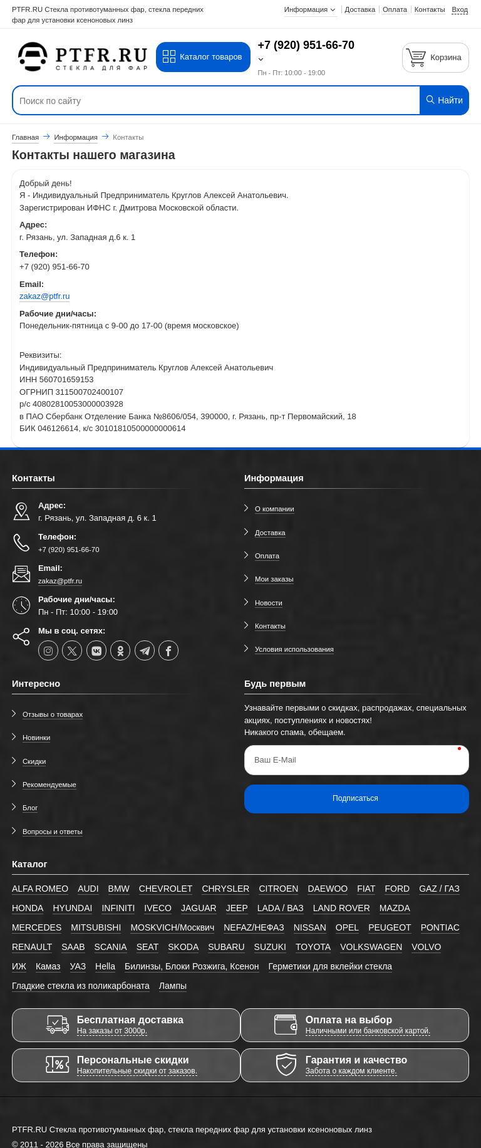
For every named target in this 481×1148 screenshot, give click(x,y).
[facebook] (168, 650)
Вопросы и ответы (53, 831)
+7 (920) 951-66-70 (306, 45)
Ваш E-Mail (275, 759)
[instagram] (48, 650)
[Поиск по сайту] (202, 100)
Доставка (270, 532)
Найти (444, 100)
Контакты (270, 626)
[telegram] (145, 650)
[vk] (96, 650)
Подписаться (355, 798)
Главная (25, 137)
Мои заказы (274, 579)
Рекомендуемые (49, 784)
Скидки (34, 761)
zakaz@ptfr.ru (44, 296)
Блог (30, 807)
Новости (268, 603)
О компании (274, 509)
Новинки (37, 737)
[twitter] (72, 650)
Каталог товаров (202, 57)
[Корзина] (436, 57)
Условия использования (294, 649)
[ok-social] (120, 650)
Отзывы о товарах (53, 714)
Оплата (267, 556)
